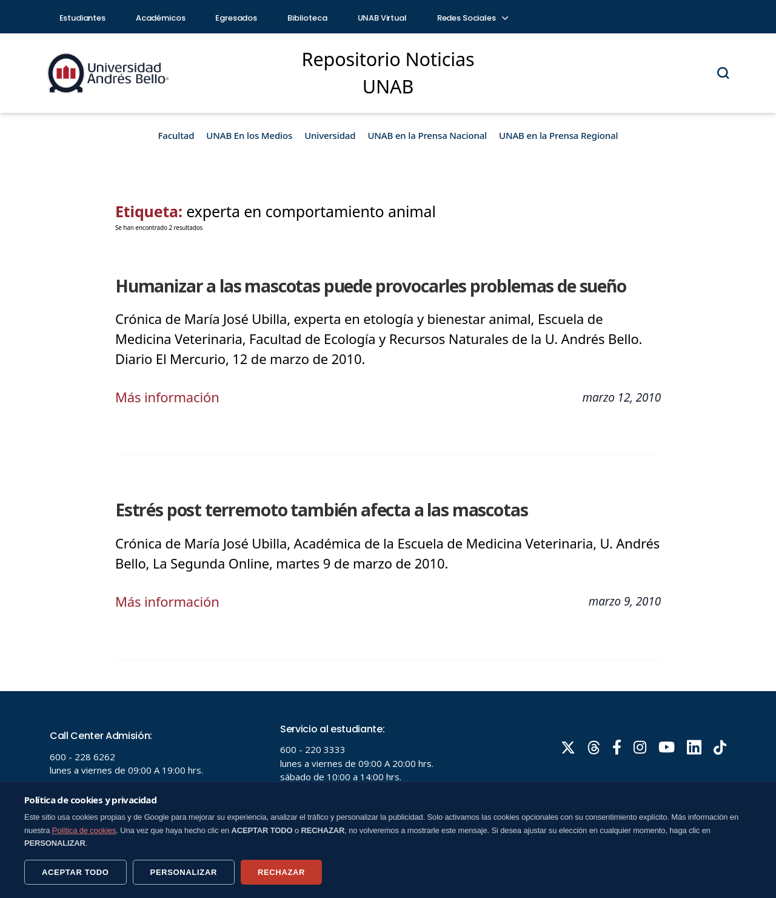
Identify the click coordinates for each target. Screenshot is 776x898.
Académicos (161, 18)
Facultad (176, 135)
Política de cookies (84, 830)
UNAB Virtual (382, 18)
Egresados (236, 18)
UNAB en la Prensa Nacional (427, 135)
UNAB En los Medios (249, 135)
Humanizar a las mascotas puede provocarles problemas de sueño (370, 285)
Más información (167, 397)
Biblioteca (307, 18)
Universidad (329, 135)
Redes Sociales (472, 18)
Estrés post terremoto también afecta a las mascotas (321, 509)
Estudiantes (82, 18)
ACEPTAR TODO (75, 872)
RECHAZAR (281, 872)
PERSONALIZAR (183, 872)
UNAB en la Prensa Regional (558, 135)
